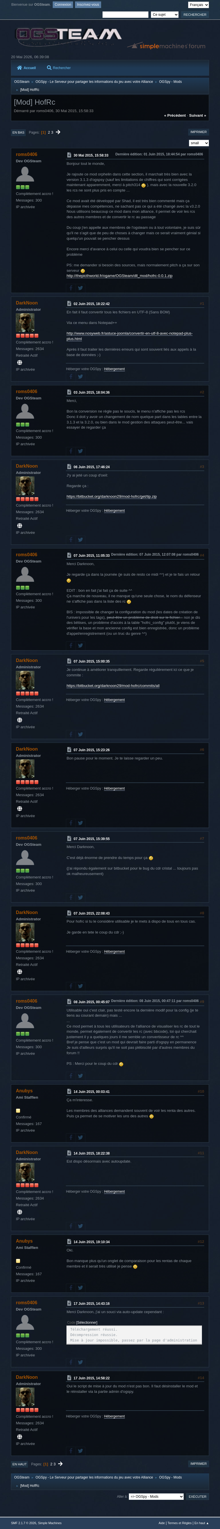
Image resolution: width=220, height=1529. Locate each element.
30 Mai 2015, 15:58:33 (91, 155)
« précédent (175, 115)
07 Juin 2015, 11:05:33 (92, 556)
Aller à (122, 1496)
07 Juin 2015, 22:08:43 (92, 913)
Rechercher (59, 68)
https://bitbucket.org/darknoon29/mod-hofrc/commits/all (112, 686)
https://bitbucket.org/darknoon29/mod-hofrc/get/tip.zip (111, 496)
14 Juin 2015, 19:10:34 (92, 1242)
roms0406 (26, 154)
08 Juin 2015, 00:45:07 (92, 1002)
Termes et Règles (180, 1523)
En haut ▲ (202, 1523)
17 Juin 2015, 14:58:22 (92, 1378)
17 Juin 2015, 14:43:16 (92, 1304)
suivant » (197, 115)
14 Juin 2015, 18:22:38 (92, 1153)
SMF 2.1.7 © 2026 (23, 1523)
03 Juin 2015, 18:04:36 (92, 392)
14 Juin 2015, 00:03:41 (92, 1092)
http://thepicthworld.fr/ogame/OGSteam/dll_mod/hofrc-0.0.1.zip (119, 276)
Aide (162, 1523)
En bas (18, 132)
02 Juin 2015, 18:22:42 (92, 304)
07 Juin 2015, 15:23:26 (92, 750)
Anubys (24, 1090)
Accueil (26, 68)
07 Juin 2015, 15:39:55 (92, 839)
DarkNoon (27, 302)
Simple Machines (50, 1523)
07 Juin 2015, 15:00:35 (92, 661)
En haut (19, 1464)
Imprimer (198, 132)
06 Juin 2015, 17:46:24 (92, 467)
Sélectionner (87, 1323)
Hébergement (114, 369)
